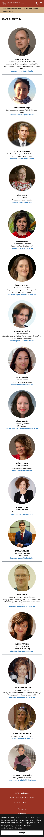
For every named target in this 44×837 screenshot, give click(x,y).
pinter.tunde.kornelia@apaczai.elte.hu (22, 428)
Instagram (22, 814)
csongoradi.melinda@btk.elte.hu (22, 780)
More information (16, 828)
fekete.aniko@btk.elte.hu (22, 248)
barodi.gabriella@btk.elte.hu (22, 341)
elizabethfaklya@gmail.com (22, 651)
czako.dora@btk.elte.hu (22, 202)
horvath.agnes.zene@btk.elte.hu (22, 294)
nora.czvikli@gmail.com (22, 470)
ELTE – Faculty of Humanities (22, 797)
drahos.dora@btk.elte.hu (22, 738)
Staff (11, 11)
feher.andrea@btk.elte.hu (22, 384)
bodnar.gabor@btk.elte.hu (22, 71)
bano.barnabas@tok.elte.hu (22, 558)
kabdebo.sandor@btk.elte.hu (22, 158)
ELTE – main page (22, 793)
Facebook (22, 809)
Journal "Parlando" (22, 802)
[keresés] (36, 3)
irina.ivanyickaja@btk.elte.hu (22, 115)
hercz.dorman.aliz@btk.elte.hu (22, 606)
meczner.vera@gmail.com (22, 514)
